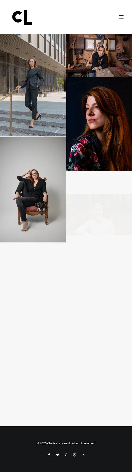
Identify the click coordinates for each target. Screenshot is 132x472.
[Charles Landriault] (66, 16)
